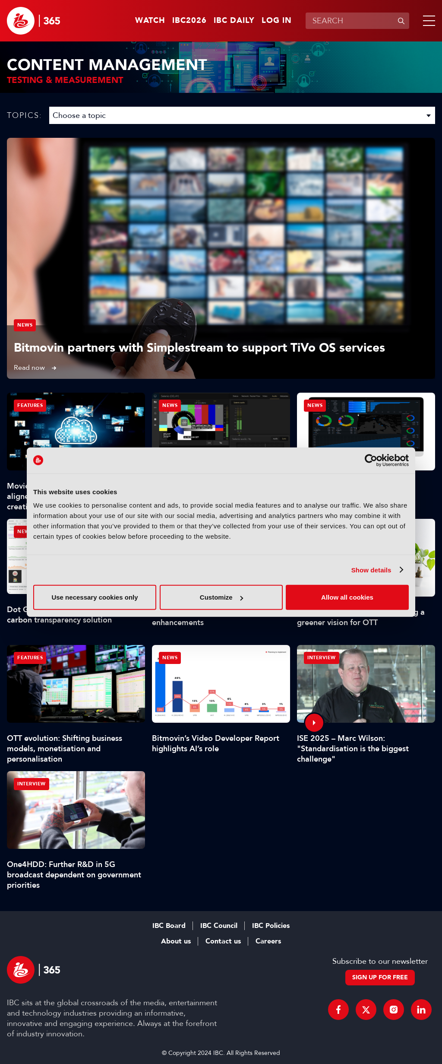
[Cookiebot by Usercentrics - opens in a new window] (371, 460)
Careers (268, 941)
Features (30, 405)
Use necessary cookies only (94, 597)
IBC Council (218, 926)
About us (176, 941)
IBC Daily (234, 20)
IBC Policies (271, 926)
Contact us (223, 941)
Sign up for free (380, 977)
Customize (221, 597)
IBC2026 (189, 20)
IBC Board (169, 926)
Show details (371, 569)
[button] (427, 21)
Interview (321, 657)
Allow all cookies (347, 597)
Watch (150, 20)
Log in (277, 20)
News (24, 325)
